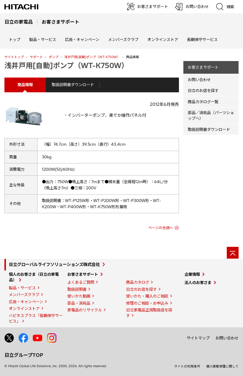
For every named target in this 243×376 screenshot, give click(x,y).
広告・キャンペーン (26, 301)
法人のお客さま (198, 282)
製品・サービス (22, 287)
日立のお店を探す (203, 90)
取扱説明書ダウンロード (73, 84)
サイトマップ (198, 338)
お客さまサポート (203, 67)
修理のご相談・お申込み (147, 303)
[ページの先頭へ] (233, 253)
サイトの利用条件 (187, 366)
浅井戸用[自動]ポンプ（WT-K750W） (92, 57)
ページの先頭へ (160, 228)
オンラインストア (162, 39)
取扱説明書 (77, 289)
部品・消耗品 (78, 303)
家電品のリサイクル (84, 310)
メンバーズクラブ (123, 39)
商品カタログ (137, 282)
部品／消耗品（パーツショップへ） (211, 115)
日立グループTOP (23, 355)
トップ (14, 39)
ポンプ (53, 57)
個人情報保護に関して (222, 366)
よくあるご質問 (80, 282)
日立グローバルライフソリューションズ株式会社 (54, 264)
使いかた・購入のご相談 (147, 296)
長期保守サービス (202, 39)
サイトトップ (14, 57)
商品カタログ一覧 (203, 101)
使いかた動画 (78, 296)
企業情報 (192, 274)
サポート (36, 57)
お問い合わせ (199, 79)
